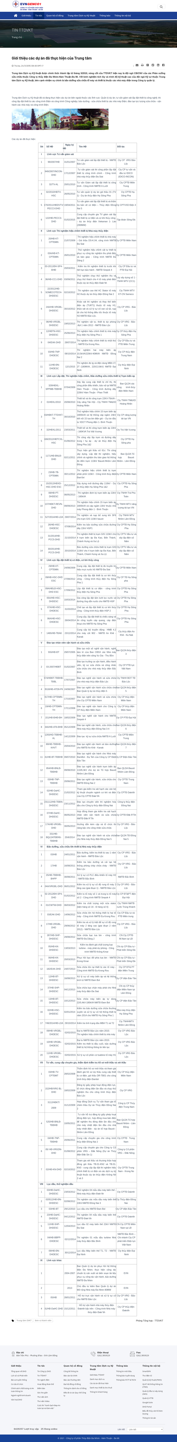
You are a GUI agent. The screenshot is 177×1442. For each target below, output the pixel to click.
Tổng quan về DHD (18, 1371)
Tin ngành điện (43, 1380)
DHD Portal (147, 1406)
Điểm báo (41, 1388)
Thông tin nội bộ (122, 15)
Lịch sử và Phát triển (19, 1375)
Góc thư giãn (42, 1392)
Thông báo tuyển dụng (125, 1375)
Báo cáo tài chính (70, 1375)
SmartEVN (146, 1371)
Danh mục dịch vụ (97, 1379)
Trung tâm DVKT (24, 1320)
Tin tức (38, 15)
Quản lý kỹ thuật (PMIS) (152, 1380)
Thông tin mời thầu (124, 1371)
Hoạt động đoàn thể (45, 1384)
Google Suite (147, 1402)
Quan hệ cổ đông (54, 15)
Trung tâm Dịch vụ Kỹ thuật (81, 15)
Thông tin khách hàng (98, 1392)
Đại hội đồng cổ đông (72, 1384)
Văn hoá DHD (16, 1399)
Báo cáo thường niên (72, 1380)
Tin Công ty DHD (44, 1371)
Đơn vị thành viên (43, 1320)
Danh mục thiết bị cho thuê (101, 1387)
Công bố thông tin (71, 1371)
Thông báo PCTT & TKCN (126, 1380)
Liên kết (121, 1429)
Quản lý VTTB (147, 1398)
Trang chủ (17, 37)
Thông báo (104, 15)
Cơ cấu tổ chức (17, 1384)
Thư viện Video (43, 1401)
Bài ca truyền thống (19, 1380)
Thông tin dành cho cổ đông (75, 1388)
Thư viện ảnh (42, 1397)
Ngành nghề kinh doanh (21, 1395)
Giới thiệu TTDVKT (97, 1375)
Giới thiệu (26, 15)
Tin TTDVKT (41, 1375)
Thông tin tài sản (149, 1418)
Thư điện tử (147, 1375)
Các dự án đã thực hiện (99, 1383)
